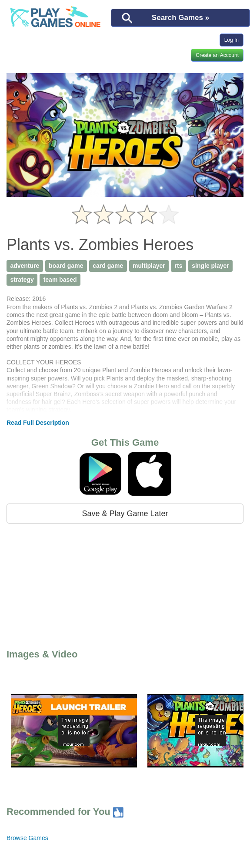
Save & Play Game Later (125, 513)
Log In (231, 40)
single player (210, 265)
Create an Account (217, 55)
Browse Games (27, 837)
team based (60, 279)
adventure (24, 265)
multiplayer (149, 265)
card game (108, 265)
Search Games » (180, 17)
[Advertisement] (81, 584)
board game (66, 265)
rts (179, 265)
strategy (21, 279)
